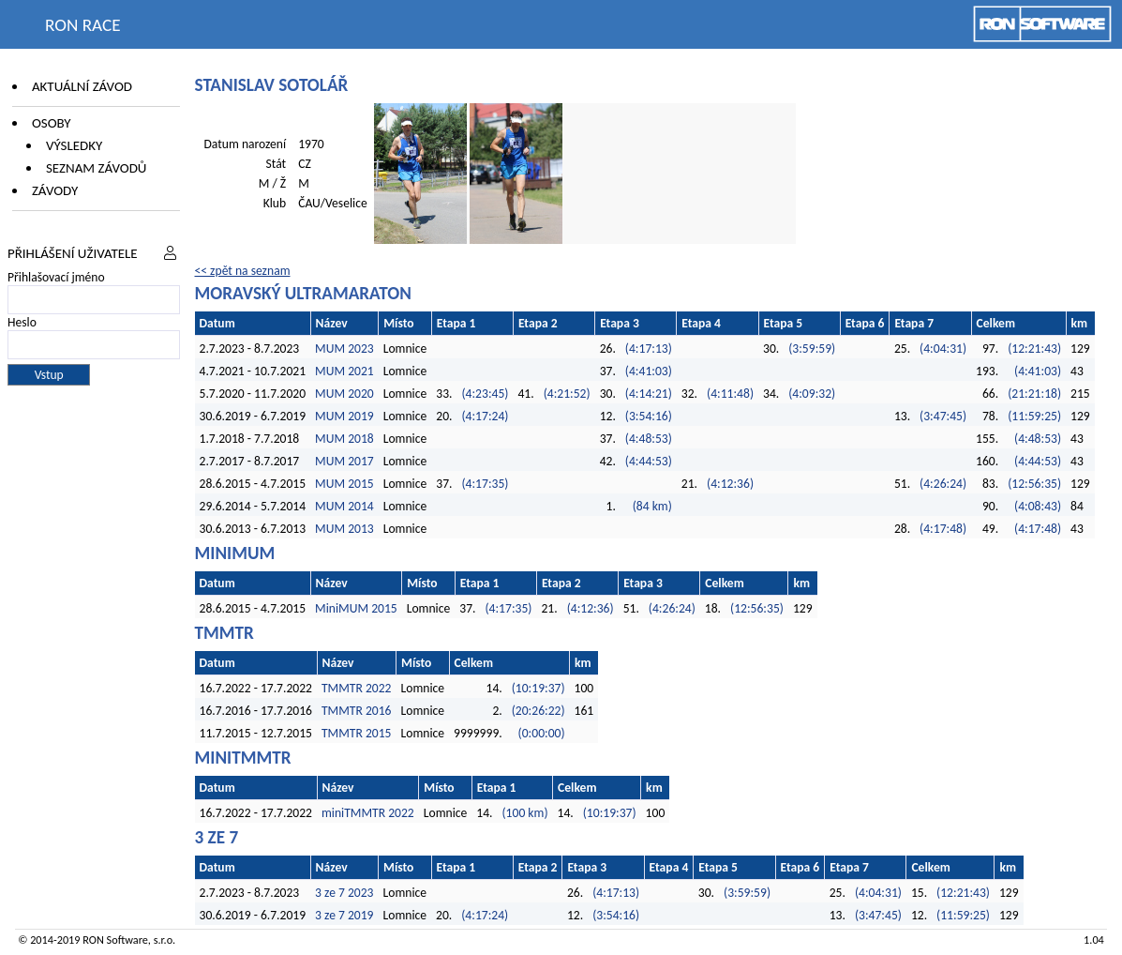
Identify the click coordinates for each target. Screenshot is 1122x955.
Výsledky (74, 145)
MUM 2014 (344, 506)
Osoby (51, 122)
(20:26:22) (538, 711)
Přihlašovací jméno (56, 277)
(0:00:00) (541, 733)
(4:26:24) (943, 484)
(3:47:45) (943, 416)
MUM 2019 (344, 416)
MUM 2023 (344, 348)
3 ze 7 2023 (344, 893)
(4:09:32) (811, 394)
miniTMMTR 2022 (368, 813)
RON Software (115, 939)
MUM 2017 (344, 461)
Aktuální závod (82, 86)
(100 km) (525, 813)
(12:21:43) (1034, 348)
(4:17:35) (484, 484)
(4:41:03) (648, 371)
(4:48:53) (648, 439)
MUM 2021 (344, 371)
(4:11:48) (730, 394)
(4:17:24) (484, 416)
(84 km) (652, 506)
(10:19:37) (538, 688)
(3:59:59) (811, 348)
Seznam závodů (96, 167)
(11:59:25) (1034, 416)
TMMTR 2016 (357, 711)
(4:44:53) (648, 461)
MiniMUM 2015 (356, 608)
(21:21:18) (1034, 394)
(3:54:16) (648, 416)
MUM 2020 (344, 394)
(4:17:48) (943, 529)
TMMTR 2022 (357, 688)
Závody (55, 190)
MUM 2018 (344, 439)
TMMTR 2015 (357, 733)
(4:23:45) (484, 394)
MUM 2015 (344, 484)
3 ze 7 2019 (344, 915)
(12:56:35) (1034, 484)
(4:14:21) (648, 394)
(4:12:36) (730, 484)
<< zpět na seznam (243, 271)
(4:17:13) (648, 348)
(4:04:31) (943, 348)
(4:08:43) (1037, 506)
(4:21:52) (567, 394)
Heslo (22, 322)
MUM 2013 (344, 529)
